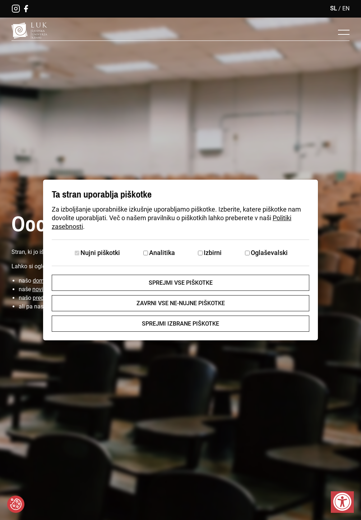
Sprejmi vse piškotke (181, 282)
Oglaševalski (269, 252)
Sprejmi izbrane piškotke (180, 323)
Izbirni (213, 252)
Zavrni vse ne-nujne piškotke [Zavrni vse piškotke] (180, 303)
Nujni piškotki (100, 252)
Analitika (162, 252)
